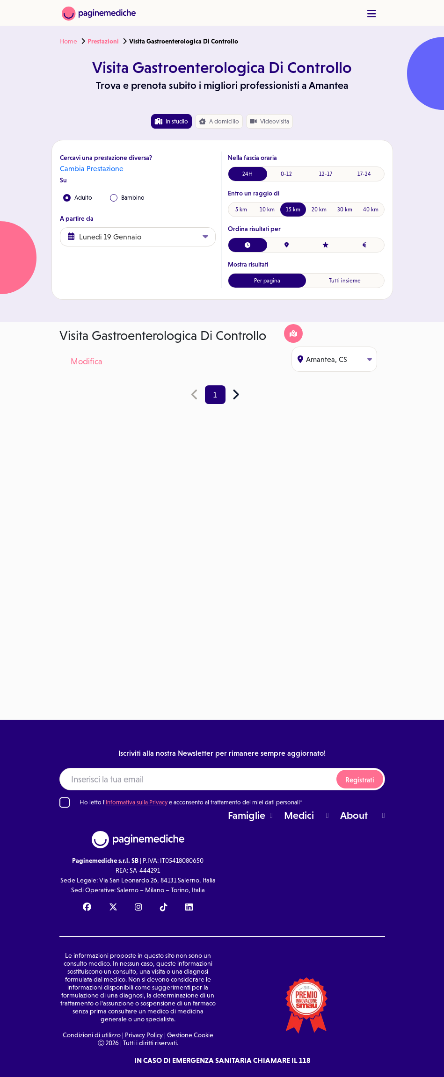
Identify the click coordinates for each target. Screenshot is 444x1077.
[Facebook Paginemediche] (87, 908)
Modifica (86, 361)
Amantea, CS (335, 359)
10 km (267, 209)
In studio (171, 121)
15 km (293, 209)
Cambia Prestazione (92, 168)
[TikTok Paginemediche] (163, 908)
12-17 (325, 174)
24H (247, 174)
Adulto (77, 198)
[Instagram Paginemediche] (138, 908)
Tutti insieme (345, 280)
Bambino (127, 198)
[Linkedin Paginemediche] (189, 908)
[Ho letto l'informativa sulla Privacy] (64, 802)
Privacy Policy (144, 1035)
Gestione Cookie (190, 1035)
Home (68, 41)
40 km (370, 209)
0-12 (286, 174)
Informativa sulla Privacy (136, 802)
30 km (344, 209)
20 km (319, 209)
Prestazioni (103, 41)
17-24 (364, 174)
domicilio (219, 121)
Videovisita (269, 121)
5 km (241, 209)
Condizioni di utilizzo (92, 1035)
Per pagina (267, 280)
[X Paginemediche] (113, 908)
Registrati (359, 780)
